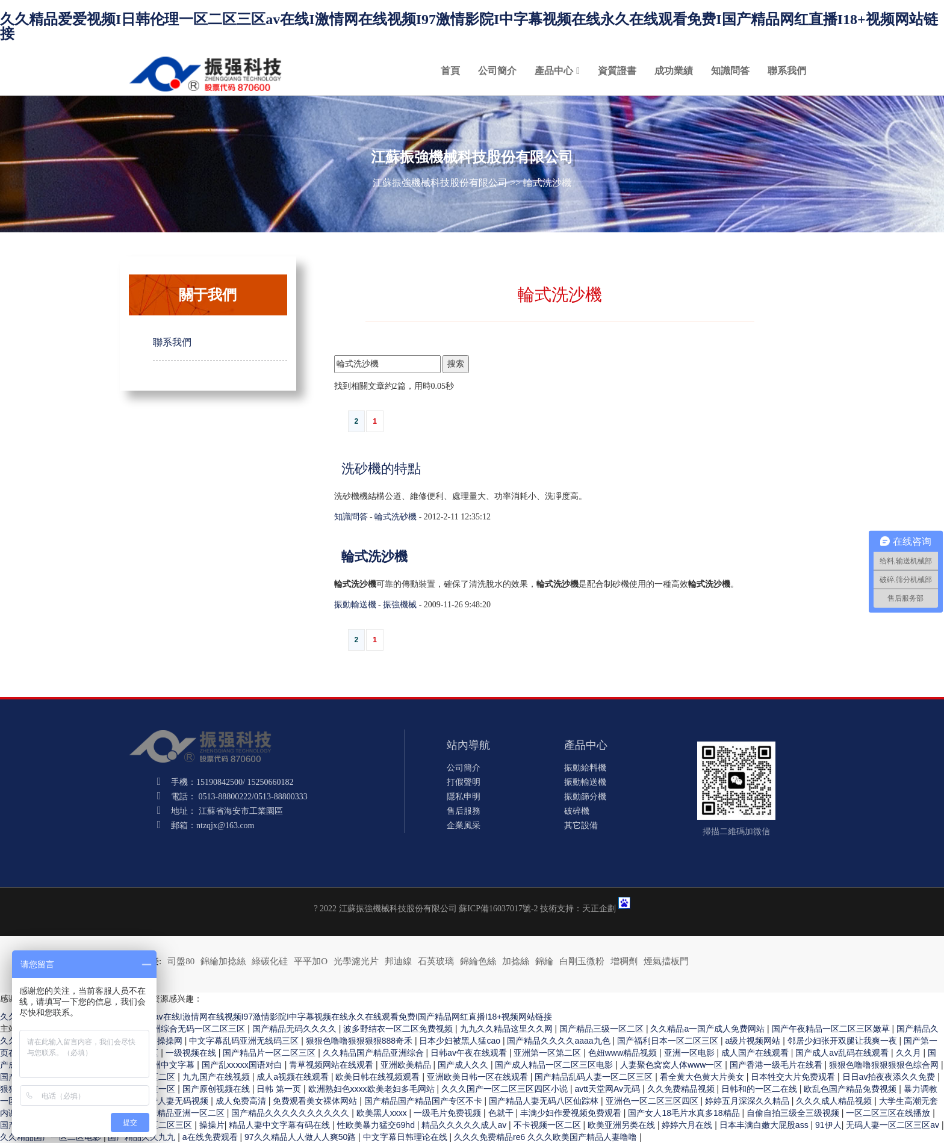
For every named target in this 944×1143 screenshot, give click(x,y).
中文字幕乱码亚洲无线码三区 (245, 1040)
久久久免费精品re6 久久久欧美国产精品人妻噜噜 (546, 1137)
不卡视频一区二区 (548, 1125)
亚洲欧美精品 (406, 1065)
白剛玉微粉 (581, 961)
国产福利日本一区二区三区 (669, 1040)
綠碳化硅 (270, 961)
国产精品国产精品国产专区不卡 (424, 1101)
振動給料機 (585, 767)
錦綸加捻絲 (223, 961)
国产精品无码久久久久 (295, 1028)
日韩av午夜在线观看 (469, 1053)
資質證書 (617, 71)
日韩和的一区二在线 (760, 1089)
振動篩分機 (585, 796)
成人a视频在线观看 (293, 1077)
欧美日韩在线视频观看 (378, 1077)
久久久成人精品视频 (835, 1101)
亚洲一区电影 (690, 1053)
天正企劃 (599, 908)
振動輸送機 (355, 604)
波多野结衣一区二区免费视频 (399, 1028)
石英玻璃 (436, 961)
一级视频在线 (192, 1053)
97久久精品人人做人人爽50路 (301, 1137)
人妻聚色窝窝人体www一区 (672, 1065)
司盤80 (180, 961)
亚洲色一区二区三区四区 (653, 1101)
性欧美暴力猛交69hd (377, 1125)
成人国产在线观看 (756, 1053)
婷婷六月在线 (688, 1125)
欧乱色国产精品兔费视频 (851, 1089)
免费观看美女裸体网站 (316, 1101)
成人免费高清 (242, 1101)
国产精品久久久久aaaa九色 (559, 1040)
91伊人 (828, 1125)
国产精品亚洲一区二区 (183, 1113)
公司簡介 (497, 71)
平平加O (311, 961)
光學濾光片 (356, 961)
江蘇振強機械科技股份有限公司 (440, 183)
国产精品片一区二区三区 (270, 1053)
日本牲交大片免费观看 (794, 1077)
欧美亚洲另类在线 (622, 1125)
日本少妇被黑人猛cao (460, 1040)
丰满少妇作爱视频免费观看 (572, 1113)
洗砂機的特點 (381, 468)
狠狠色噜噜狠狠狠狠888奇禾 (360, 1040)
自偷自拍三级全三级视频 (794, 1113)
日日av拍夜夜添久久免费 (890, 1077)
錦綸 (544, 961)
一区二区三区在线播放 (889, 1113)
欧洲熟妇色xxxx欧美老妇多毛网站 (372, 1089)
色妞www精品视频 (623, 1053)
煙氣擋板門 (666, 961)
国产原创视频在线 (217, 1089)
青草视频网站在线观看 (332, 1065)
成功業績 (673, 71)
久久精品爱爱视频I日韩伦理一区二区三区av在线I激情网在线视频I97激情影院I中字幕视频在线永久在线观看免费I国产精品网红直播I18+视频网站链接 (469, 26)
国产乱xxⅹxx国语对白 (243, 1065)
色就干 (502, 1113)
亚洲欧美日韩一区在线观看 (478, 1077)
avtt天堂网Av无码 (608, 1089)
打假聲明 (463, 782)
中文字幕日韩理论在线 (406, 1137)
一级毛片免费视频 (448, 1113)
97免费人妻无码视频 (171, 1101)
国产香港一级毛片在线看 (777, 1065)
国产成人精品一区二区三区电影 (555, 1065)
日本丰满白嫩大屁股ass (765, 1125)
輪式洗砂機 (395, 516)
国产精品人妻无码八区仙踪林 (545, 1101)
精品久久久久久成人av (465, 1125)
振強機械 (400, 604)
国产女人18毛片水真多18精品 (685, 1113)
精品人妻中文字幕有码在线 (280, 1125)
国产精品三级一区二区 (602, 1028)
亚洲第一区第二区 (548, 1053)
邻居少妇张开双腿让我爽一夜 (843, 1040)
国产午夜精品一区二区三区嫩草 (832, 1028)
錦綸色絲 (478, 961)
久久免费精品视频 (682, 1089)
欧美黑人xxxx (382, 1113)
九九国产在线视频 (217, 1077)
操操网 (171, 1040)
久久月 (910, 1053)
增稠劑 (624, 961)
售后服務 (463, 811)
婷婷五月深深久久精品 (748, 1101)
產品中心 (554, 71)
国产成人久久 (464, 1065)
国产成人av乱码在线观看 (843, 1053)
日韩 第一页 (279, 1089)
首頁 (450, 71)
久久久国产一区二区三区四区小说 (505, 1089)
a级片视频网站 (754, 1040)
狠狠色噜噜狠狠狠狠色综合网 (885, 1065)
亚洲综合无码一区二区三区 (195, 1028)
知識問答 (730, 71)
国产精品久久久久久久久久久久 (291, 1113)
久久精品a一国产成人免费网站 (708, 1028)
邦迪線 (398, 961)
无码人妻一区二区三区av (894, 1125)
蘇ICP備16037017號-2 (498, 908)
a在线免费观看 (211, 1137)
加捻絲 (515, 961)
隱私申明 (463, 796)
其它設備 (581, 825)
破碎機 (576, 811)
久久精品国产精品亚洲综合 (374, 1053)
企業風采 (463, 825)
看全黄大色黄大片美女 (703, 1077)
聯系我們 (787, 71)
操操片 (212, 1125)
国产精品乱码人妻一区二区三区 (595, 1077)
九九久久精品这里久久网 (507, 1028)
